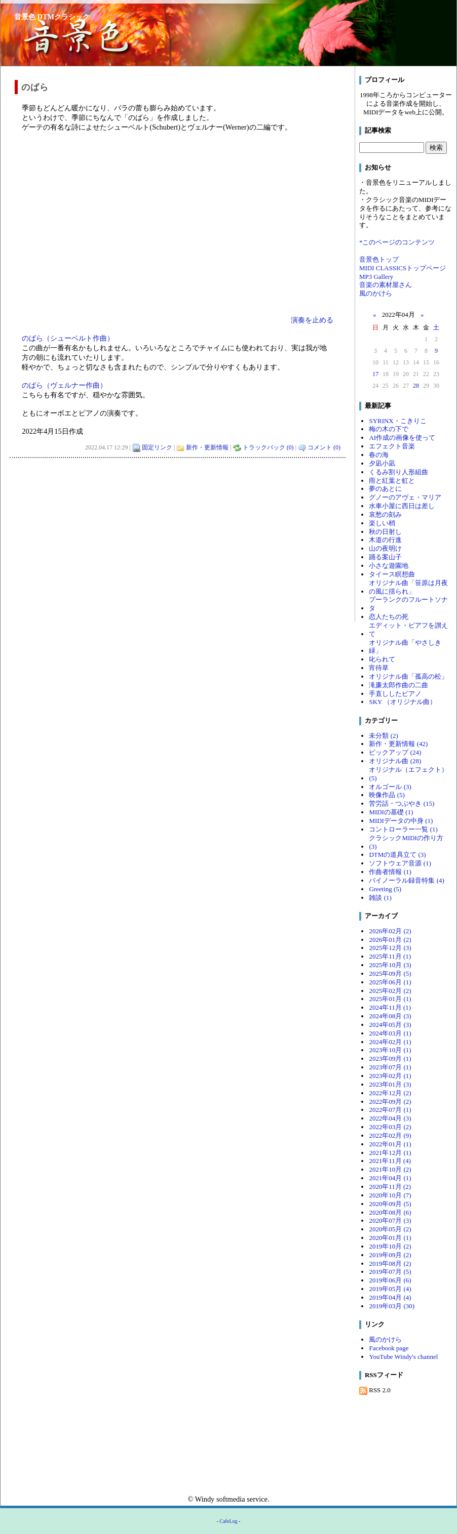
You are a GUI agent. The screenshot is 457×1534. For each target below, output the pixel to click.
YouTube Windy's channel (403, 1356)
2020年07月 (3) (390, 1220)
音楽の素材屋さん (385, 284)
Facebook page (388, 1348)
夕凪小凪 (382, 463)
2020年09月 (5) (390, 1204)
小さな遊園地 (388, 565)
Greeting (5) (385, 889)
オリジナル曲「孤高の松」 (408, 676)
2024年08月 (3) (390, 1016)
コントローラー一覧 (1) (403, 829)
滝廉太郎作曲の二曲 (398, 685)
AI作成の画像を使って (402, 437)
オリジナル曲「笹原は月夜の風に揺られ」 (408, 587)
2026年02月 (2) (390, 931)
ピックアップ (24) (395, 752)
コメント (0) (324, 447)
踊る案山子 (385, 557)
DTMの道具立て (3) (397, 854)
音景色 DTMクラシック (52, 17)
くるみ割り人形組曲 (398, 472)
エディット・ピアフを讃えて (408, 629)
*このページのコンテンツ (397, 242)
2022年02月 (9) (390, 1135)
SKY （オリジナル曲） (402, 702)
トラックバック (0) (268, 447)
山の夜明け (385, 548)
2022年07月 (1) (390, 1109)
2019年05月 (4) (390, 1289)
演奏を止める (312, 320)
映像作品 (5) (386, 795)
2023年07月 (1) (390, 1067)
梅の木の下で (388, 429)
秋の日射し (385, 531)
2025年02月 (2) (390, 990)
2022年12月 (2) (390, 1093)
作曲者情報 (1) (390, 872)
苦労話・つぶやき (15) (401, 803)
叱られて (382, 659)
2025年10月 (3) (390, 965)
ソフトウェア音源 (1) (400, 863)
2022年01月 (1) (390, 1144)
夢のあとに (385, 488)
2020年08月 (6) (390, 1212)
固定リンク (157, 447)
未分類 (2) (383, 735)
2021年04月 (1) (390, 1178)
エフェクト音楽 (392, 446)
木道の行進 (385, 540)
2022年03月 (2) (390, 1127)
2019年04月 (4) (390, 1297)
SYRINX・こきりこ (397, 421)
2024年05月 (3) (390, 1024)
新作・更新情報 (207, 447)
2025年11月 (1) (390, 956)
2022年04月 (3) (390, 1118)
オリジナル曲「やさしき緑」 (405, 647)
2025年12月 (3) (390, 947)
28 (416, 385)
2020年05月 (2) (390, 1229)
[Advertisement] (178, 529)
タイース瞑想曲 (392, 574)
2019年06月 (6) (390, 1280)
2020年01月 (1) (390, 1237)
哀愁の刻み (385, 514)
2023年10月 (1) (390, 1050)
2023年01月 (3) (390, 1084)
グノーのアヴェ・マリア (405, 497)
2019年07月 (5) (390, 1271)
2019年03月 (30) (391, 1306)
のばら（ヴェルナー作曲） (64, 385)
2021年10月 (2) (390, 1169)
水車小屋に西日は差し (402, 506)
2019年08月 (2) (390, 1263)
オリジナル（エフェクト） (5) (408, 774)
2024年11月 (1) (390, 1007)
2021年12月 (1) (390, 1152)
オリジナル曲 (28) (395, 761)
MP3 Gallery (376, 276)
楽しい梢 (382, 523)
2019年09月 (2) (390, 1255)
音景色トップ (379, 259)
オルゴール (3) (390, 787)
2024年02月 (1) (390, 1042)
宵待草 (379, 668)
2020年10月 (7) (390, 1195)
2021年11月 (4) (390, 1161)
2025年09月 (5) (390, 973)
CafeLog (229, 1521)
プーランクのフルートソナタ (408, 604)
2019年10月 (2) (390, 1246)
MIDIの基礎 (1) (391, 812)
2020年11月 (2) (390, 1186)
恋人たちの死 (388, 616)
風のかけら (375, 293)
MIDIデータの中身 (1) (401, 820)
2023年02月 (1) (390, 1076)
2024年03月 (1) (390, 1033)
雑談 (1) (380, 897)
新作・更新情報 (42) (398, 744)
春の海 (379, 455)
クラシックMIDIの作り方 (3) (406, 842)
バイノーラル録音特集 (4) (406, 880)
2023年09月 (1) (390, 1058)
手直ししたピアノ (395, 693)
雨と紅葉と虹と (392, 480)
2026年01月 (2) (390, 939)
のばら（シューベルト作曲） (68, 338)
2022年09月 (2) (390, 1101)
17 (375, 374)
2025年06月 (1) (390, 982)
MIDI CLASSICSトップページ (402, 268)
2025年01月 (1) (390, 999)
